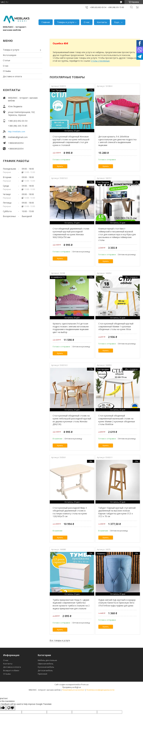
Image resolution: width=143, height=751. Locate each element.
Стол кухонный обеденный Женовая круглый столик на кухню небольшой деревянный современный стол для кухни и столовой (71, 141)
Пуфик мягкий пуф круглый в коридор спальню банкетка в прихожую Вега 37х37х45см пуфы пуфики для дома (117, 602)
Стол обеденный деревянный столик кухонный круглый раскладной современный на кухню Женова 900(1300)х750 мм (71, 233)
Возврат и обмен (11, 670)
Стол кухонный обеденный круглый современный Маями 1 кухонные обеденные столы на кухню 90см (115, 326)
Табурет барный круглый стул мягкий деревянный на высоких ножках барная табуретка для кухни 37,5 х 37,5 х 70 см (117, 512)
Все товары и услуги (60, 640)
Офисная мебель (45, 663)
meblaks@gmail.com (18, 137)
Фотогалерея (9, 55)
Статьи (6, 60)
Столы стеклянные (100, 60)
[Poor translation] (10, 708)
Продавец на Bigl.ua (71, 687)
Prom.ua (84, 684)
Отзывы (7, 71)
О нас (87, 22)
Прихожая (42, 673)
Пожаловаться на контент (73, 690)
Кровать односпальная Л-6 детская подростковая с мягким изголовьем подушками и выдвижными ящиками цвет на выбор (71, 328)
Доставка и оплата (12, 76)
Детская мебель (45, 670)
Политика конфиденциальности (100, 690)
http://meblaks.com (16, 131)
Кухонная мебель (46, 667)
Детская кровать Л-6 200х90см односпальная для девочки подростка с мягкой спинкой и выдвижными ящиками (117, 141)
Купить (60, 166)
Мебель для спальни (47, 660)
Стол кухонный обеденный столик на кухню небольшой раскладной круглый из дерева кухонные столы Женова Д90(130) (72, 420)
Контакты (102, 22)
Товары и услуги (65, 22)
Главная (45, 22)
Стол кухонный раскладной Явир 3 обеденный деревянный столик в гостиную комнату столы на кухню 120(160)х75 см (70, 512)
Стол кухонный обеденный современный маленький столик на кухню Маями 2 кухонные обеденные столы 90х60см (116, 420)
